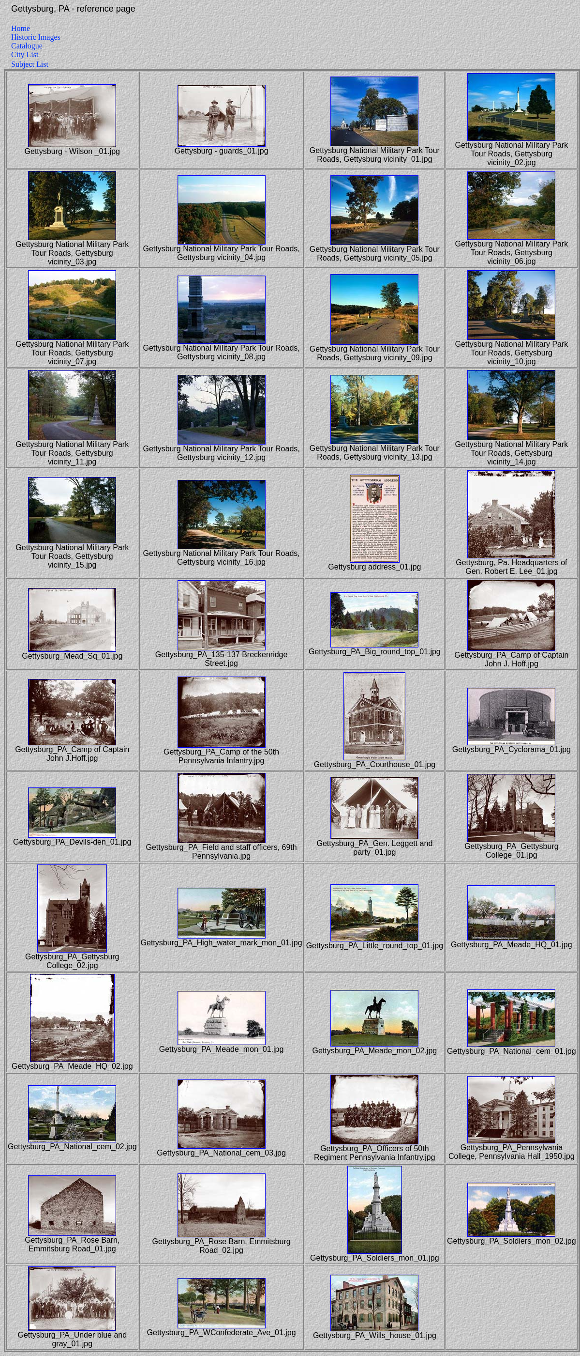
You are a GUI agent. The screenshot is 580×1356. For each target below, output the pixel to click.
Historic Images (35, 37)
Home (20, 28)
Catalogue (27, 46)
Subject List (29, 64)
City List (24, 54)
